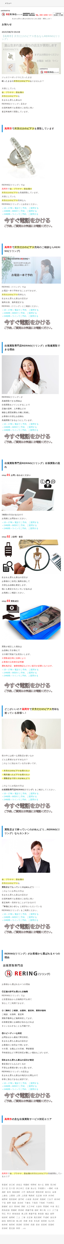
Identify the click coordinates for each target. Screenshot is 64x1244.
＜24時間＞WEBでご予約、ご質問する (19, 211)
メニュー (7, 3)
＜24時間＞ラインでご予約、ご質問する (20, 214)
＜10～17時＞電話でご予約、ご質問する (20, 208)
